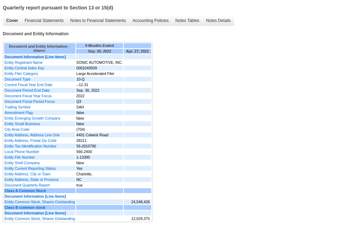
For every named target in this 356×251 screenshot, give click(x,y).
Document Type (17, 79)
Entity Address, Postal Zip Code (31, 140)
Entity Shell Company (22, 163)
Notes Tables (187, 20)
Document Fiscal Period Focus (30, 101)
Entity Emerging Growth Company (32, 118)
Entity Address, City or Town (27, 174)
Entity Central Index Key (24, 68)
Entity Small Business (22, 124)
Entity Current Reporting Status (30, 168)
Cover (12, 20)
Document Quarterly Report (27, 185)
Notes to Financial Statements (98, 20)
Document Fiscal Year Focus (28, 96)
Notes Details (218, 20)
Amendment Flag (19, 113)
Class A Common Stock (25, 191)
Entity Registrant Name (24, 62)
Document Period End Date (27, 90)
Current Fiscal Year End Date (28, 85)
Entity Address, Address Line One (32, 135)
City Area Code (17, 129)
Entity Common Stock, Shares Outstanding (40, 202)
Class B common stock (25, 207)
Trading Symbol (17, 107)
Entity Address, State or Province (32, 179)
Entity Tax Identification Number (31, 146)
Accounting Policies (150, 20)
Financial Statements (44, 20)
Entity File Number (20, 157)
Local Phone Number (22, 152)
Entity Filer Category (21, 73)
